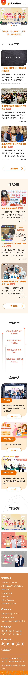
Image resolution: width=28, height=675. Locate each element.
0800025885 (5, 596)
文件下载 (12, 634)
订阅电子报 (6, 649)
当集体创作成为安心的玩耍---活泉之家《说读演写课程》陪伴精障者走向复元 (14, 481)
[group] (14, 15)
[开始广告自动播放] (22, 23)
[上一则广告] (2, 23)
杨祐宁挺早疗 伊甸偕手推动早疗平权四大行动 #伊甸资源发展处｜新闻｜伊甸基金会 (14, 408)
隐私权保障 (19, 631)
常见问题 (4, 631)
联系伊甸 (19, 634)
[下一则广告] (5, 23)
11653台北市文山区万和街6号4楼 (15, 621)
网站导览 (4, 634)
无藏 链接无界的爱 (12, 208)
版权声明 (12, 631)
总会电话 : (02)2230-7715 (9, 614)
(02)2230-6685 (6, 593)
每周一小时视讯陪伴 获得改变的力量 (13, 282)
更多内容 (14, 416)
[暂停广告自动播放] (25, 23)
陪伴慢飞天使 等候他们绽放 (12, 445)
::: (3, 44)
